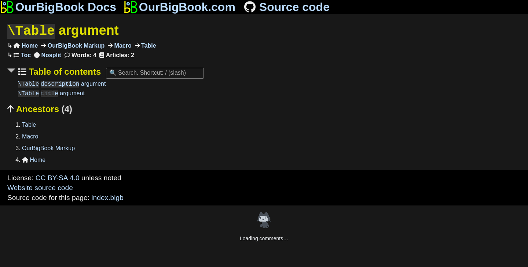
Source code (286, 7)
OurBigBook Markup (75, 45)
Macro (122, 45)
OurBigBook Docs (58, 7)
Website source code (40, 187)
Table (148, 45)
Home (26, 45)
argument (63, 30)
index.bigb (107, 197)
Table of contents (63, 71)
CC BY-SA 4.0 (58, 177)
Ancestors (39, 108)
